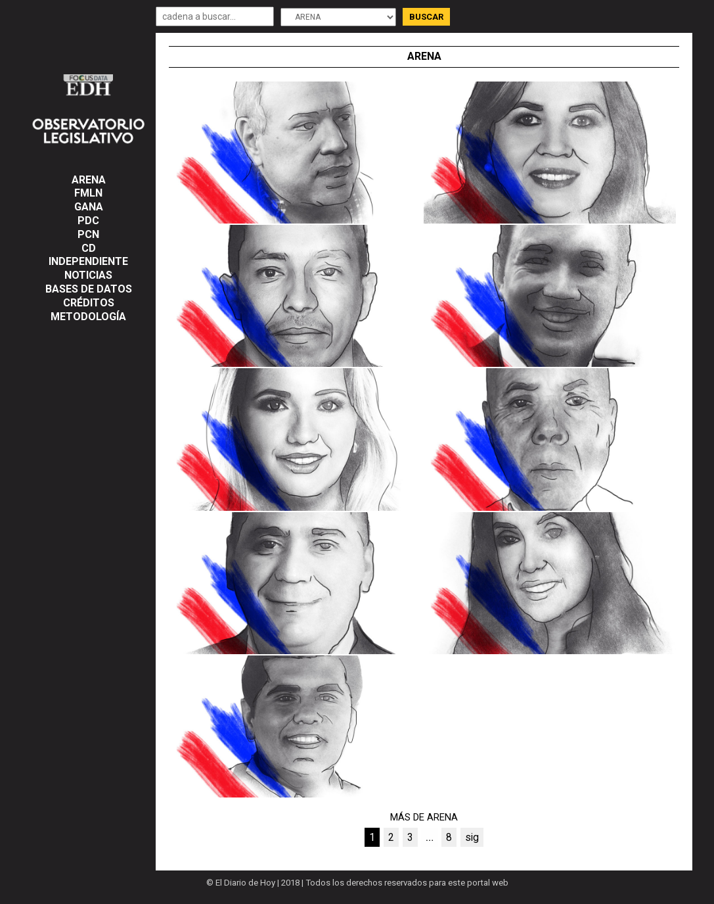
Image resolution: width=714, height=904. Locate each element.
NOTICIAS (88, 275)
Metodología (88, 316)
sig (472, 837)
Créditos (88, 303)
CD (88, 248)
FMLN (88, 193)
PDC (88, 220)
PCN (88, 234)
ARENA (89, 180)
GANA (88, 207)
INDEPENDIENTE (88, 261)
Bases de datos (88, 289)
